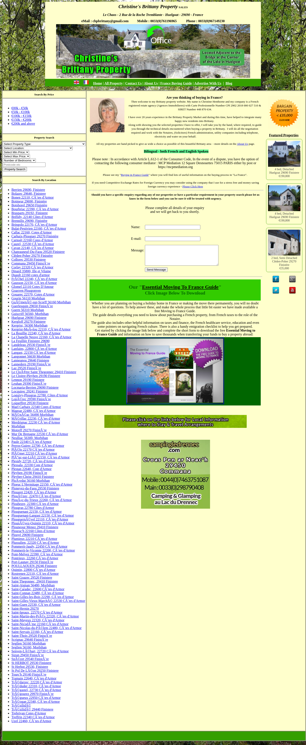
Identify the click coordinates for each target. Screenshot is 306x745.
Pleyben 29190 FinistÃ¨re (29, 473)
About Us (151, 83)
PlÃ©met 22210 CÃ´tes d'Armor (34, 453)
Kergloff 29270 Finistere (28, 321)
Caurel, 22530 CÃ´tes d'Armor (32, 244)
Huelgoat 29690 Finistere (29, 318)
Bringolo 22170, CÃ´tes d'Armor (34, 224)
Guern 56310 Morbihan (27, 310)
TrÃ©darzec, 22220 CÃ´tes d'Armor (36, 682)
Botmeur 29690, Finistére (29, 201)
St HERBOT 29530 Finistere (31, 663)
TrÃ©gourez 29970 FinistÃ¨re (32, 694)
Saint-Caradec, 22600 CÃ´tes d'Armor (37, 589)
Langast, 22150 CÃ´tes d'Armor (33, 352)
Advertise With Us (207, 83)
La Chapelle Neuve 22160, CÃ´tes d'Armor (41, 337)
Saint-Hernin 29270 (25, 608)
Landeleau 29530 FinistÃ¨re (30, 345)
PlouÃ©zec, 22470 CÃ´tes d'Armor (36, 496)
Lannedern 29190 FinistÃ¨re (31, 364)
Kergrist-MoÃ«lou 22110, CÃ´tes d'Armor (41, 329)
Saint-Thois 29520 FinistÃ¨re (31, 635)
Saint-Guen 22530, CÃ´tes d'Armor (36, 604)
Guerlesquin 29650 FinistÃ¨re (32, 306)
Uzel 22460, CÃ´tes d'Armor (31, 721)
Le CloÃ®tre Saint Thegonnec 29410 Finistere (43, 372)
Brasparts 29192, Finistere (29, 213)
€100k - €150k (21, 116)
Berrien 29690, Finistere (28, 190)
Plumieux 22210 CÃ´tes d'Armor (34, 539)
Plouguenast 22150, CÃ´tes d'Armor (36, 511)
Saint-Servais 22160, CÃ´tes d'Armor (37, 632)
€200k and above (23, 123)
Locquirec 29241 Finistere (29, 391)
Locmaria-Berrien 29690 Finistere (35, 387)
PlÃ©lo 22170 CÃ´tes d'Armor (33, 449)
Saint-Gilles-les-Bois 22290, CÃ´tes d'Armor (42, 597)
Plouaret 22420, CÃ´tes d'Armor (33, 492)
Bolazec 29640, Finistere (28, 193)
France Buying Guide (176, 83)
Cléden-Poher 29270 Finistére (32, 255)
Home (97, 83)
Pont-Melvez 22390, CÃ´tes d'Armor (37, 554)
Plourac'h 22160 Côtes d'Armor (33, 531)
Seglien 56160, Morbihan (29, 647)
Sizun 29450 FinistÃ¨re (27, 655)
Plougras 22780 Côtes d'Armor (32, 508)
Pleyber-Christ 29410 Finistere (32, 476)
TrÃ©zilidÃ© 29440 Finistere (32, 709)
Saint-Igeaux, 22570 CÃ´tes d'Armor (37, 612)
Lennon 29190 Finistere (27, 380)
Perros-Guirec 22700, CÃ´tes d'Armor (37, 445)
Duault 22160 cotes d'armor (30, 275)
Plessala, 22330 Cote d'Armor (32, 465)
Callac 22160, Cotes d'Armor (31, 232)
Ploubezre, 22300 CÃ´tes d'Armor (35, 504)
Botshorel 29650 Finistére (29, 205)
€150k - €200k (21, 120)
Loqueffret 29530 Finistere (30, 403)
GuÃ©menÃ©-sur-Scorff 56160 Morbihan (41, 302)
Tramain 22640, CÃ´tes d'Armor (33, 678)
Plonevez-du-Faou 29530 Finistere (35, 488)
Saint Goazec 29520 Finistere (31, 577)
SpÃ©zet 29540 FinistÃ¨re (30, 659)
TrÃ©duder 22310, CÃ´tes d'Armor (36, 686)
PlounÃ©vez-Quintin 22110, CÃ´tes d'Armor (42, 523)
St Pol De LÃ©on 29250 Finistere (35, 670)
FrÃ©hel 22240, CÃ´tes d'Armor (34, 279)
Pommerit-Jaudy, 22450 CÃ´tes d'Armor (39, 546)
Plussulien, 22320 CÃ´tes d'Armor (35, 542)
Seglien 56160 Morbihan (28, 643)
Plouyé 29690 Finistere (27, 535)
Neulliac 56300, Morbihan (29, 438)
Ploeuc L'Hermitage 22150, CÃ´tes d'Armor (41, 484)
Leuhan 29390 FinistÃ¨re (28, 383)
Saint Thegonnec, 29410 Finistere (34, 581)
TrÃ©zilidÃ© (21, 705)
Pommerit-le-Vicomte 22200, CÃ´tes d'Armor (43, 550)
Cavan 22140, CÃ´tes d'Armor (32, 248)
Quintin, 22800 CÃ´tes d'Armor (33, 570)
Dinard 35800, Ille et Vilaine (31, 271)
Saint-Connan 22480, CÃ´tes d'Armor (37, 593)
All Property (113, 83)
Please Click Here (192, 186)
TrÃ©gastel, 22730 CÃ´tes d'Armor (36, 690)
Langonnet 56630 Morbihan (30, 356)
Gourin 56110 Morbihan (28, 298)
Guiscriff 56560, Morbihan (30, 314)
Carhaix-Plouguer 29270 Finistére (34, 236)
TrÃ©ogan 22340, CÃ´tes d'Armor (35, 701)
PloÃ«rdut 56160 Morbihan (30, 480)
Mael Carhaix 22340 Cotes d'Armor (36, 407)
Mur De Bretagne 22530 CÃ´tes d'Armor (39, 434)
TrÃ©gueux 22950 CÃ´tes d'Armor (36, 698)
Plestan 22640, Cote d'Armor (31, 469)
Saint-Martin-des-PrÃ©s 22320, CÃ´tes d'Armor (45, 616)
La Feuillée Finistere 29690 (30, 341)
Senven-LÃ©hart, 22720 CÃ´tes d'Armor (40, 651)
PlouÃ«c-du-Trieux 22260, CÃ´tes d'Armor (41, 500)
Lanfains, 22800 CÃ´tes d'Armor (34, 349)
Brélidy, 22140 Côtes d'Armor (32, 217)
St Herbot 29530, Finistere (29, 667)
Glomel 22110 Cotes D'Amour (32, 286)
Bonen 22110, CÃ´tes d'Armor (32, 197)
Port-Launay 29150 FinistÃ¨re (32, 562)
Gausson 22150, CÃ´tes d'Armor (34, 283)
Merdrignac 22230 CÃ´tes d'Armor (35, 422)
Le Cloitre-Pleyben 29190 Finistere (35, 376)
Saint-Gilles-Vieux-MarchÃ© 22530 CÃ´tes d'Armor (48, 601)
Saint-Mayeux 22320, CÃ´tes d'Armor (37, 620)
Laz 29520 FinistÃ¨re (26, 368)
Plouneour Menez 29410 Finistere (34, 527)
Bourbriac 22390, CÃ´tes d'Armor (35, 209)
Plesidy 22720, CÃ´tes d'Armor (33, 461)
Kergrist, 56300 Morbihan (29, 325)
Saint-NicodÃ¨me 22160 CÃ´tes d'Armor (40, 624)
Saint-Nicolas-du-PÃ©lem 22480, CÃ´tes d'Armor (46, 628)
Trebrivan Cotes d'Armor (28, 713)
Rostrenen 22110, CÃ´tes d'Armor (35, 573)
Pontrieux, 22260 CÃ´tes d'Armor (34, 558)
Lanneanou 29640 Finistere (30, 360)
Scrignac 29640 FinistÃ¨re (29, 639)
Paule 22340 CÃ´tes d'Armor (31, 442)
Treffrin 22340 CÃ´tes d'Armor (33, 717)
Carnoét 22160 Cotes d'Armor (32, 240)
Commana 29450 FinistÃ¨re (30, 263)
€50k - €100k (20, 112)
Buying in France (131, 174)
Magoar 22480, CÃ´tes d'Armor (33, 411)
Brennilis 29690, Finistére (29, 221)
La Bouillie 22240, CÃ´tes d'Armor (35, 333)
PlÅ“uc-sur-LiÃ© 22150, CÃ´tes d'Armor (40, 457)
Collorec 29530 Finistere (28, 259)
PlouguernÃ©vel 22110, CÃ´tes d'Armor (39, 519)
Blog (229, 83)
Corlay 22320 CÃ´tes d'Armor (32, 267)
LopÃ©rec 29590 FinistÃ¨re (31, 399)
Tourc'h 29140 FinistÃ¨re (28, 674)
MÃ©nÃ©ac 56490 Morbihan (32, 414)
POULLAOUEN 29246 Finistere (34, 566)
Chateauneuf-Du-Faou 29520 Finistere (38, 252)
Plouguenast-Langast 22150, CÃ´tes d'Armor (42, 515)
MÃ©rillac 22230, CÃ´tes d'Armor (35, 418)
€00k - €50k (19, 108)
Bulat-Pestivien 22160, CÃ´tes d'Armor (38, 228)
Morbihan (18, 426)
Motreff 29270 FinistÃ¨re (29, 430)
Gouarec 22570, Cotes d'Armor (33, 294)
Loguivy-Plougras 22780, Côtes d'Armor (39, 395)
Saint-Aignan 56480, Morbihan (33, 585)
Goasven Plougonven (26, 290)
